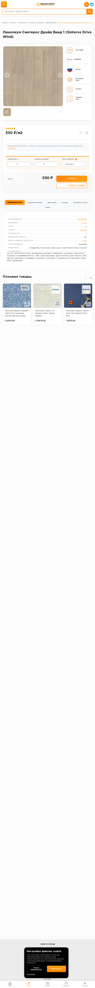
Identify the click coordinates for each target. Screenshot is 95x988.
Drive (83, 226)
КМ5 (84, 244)
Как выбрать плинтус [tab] (80, 205)
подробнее (12, 149)
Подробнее (31, 974)
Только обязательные (36, 968)
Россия (82, 233)
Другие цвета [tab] (52, 205)
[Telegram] (91, 4)
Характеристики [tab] (14, 204)
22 (85, 229)
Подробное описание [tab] (35, 205)
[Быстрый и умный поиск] (44, 11)
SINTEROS (81, 222)
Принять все (56, 968)
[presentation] (7, 75)
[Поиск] (89, 11)
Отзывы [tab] (47, 209)
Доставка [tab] (65, 205)
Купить (72, 181)
